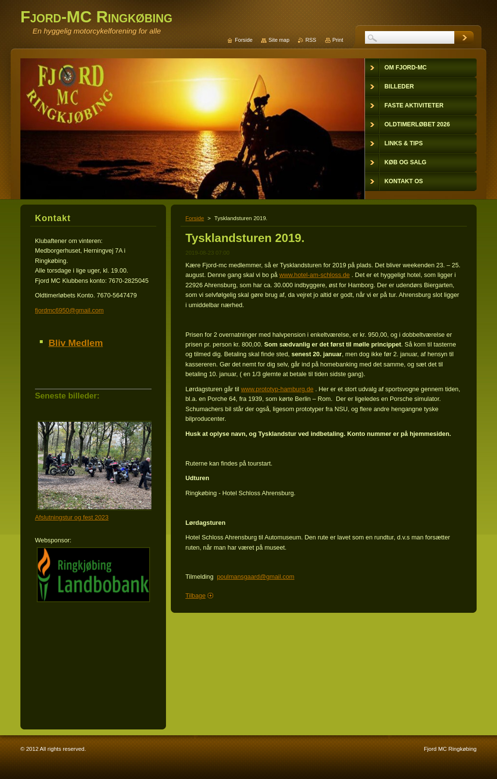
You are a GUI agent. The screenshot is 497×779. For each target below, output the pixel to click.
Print (337, 40)
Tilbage (195, 595)
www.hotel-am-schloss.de (315, 274)
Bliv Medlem (76, 343)
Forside (194, 218)
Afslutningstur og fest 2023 (72, 517)
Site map (278, 40)
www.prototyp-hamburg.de (277, 389)
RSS (310, 40)
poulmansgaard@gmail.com (256, 576)
